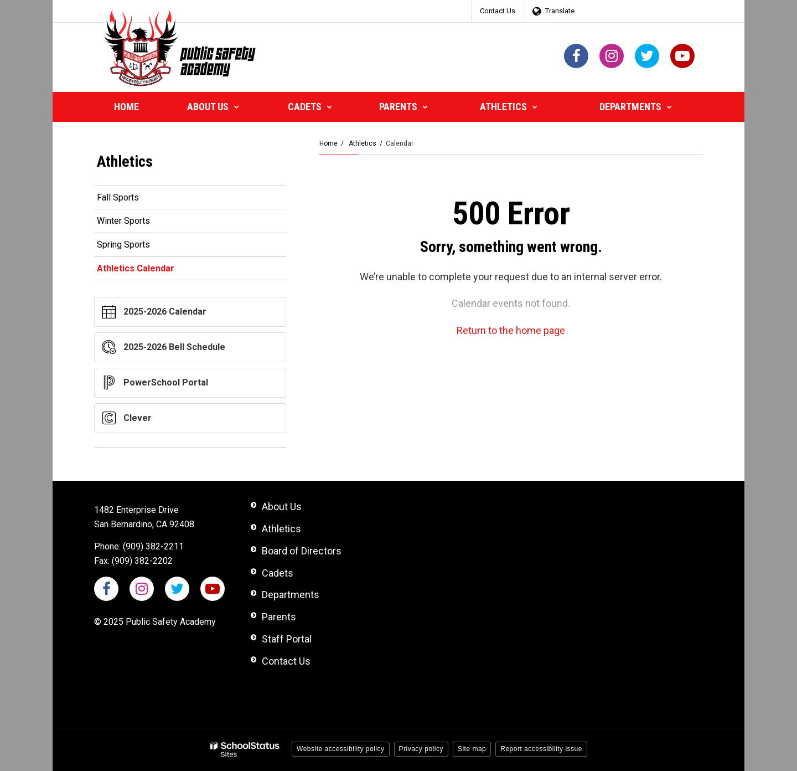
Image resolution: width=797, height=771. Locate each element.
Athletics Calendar (135, 268)
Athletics (362, 143)
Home (328, 143)
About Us (282, 506)
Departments (290, 594)
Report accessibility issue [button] (541, 749)
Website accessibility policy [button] (341, 749)
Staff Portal (287, 639)
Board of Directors (301, 551)
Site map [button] (472, 749)
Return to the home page (511, 330)
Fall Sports (118, 197)
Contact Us (497, 11)
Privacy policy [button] (421, 749)
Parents (279, 617)
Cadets (277, 573)
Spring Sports (123, 244)
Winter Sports (123, 220)
